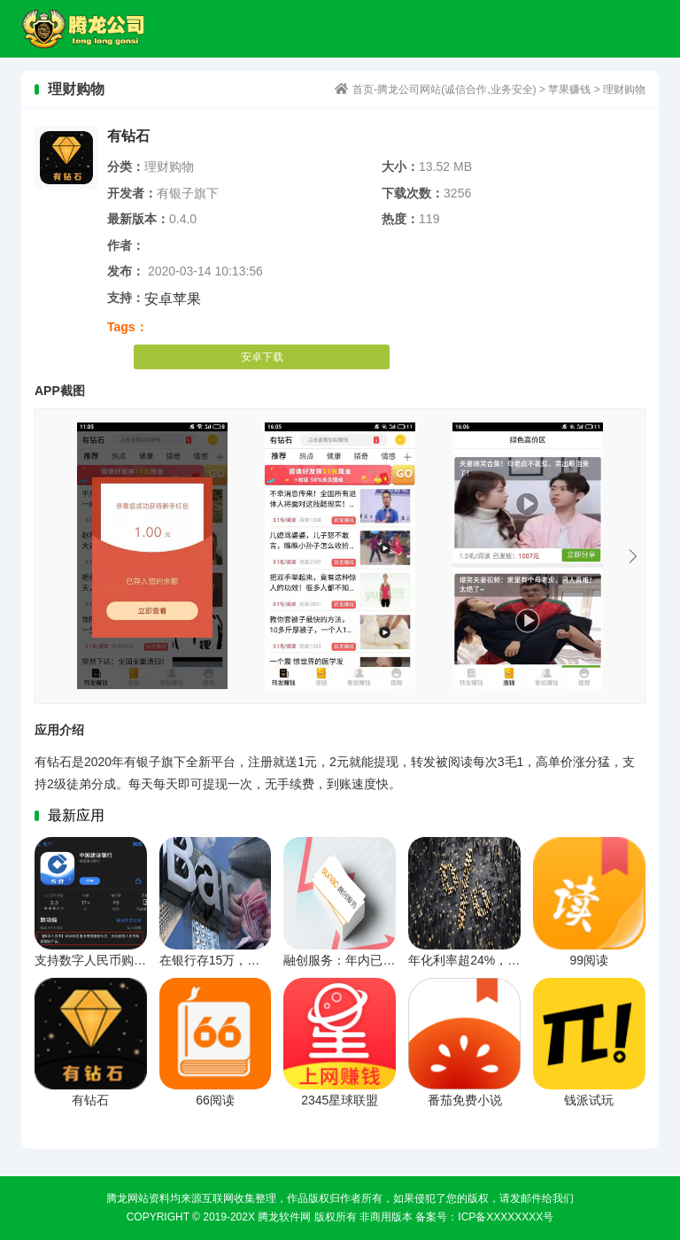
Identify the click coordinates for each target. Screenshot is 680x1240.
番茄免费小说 (465, 1100)
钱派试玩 (589, 1100)
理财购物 (624, 89)
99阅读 (588, 960)
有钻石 (90, 1100)
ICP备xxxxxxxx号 (505, 1217)
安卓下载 (262, 357)
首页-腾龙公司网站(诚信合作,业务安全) (91, 29)
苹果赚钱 (569, 89)
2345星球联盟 (339, 1100)
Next (633, 556)
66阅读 (215, 1100)
